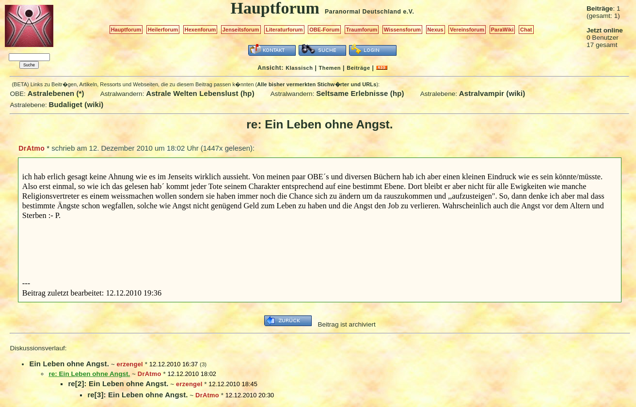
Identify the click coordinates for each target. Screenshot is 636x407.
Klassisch (299, 68)
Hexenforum (200, 29)
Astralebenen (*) (56, 93)
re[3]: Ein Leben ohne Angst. (137, 395)
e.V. (408, 11)
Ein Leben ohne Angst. (69, 364)
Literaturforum (284, 29)
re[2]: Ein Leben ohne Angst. (118, 383)
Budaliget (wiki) (76, 104)
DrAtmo (31, 148)
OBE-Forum (324, 29)
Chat (526, 29)
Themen (330, 68)
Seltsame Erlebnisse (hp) (360, 93)
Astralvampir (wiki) (492, 93)
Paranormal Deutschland (363, 11)
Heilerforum (163, 29)
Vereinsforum (467, 29)
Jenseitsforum (241, 29)
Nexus (436, 29)
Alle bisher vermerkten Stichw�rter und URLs (316, 84)
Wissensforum (402, 29)
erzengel (129, 364)
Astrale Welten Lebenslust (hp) (200, 93)
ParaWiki (502, 29)
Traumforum (362, 29)
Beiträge (358, 68)
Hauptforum (126, 29)
